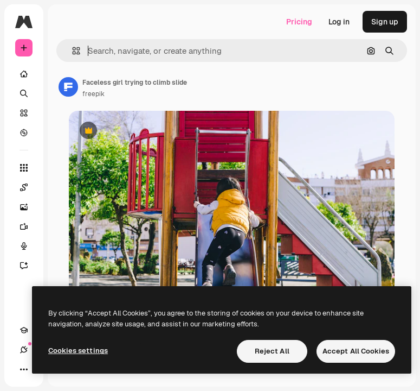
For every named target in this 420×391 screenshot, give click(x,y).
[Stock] (24, 113)
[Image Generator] (29, 207)
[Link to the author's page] (68, 87)
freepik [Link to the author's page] (93, 94)
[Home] (24, 74)
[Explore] (24, 132)
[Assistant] (29, 265)
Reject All (272, 351)
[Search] (24, 93)
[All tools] (24, 167)
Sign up (384, 22)
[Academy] (24, 330)
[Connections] (24, 349)
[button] (72, 51)
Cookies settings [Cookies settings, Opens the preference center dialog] (78, 350)
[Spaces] (29, 187)
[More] (24, 369)
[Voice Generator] (29, 246)
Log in (339, 22)
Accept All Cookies (355, 351)
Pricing (299, 22)
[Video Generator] (29, 226)
